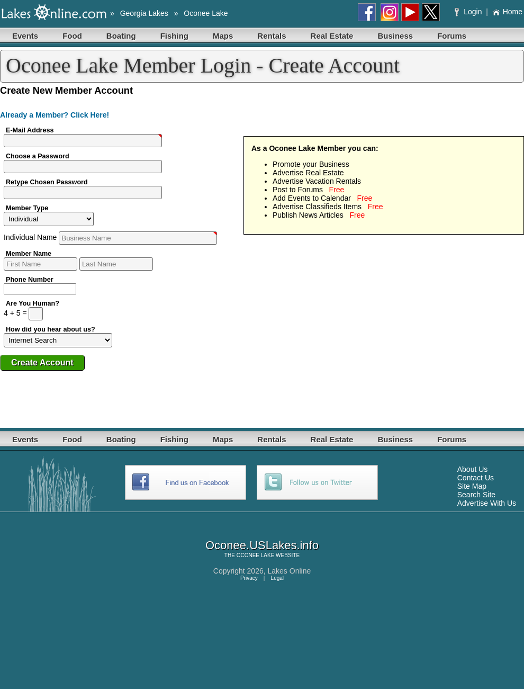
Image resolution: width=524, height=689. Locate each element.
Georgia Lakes (144, 13)
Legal (277, 578)
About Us (472, 469)
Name (110, 237)
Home (507, 11)
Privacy (249, 578)
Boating (121, 35)
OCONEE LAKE (256, 555)
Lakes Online (289, 571)
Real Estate (332, 35)
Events (25, 35)
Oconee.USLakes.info (262, 545)
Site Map (471, 486)
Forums (451, 35)
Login (469, 11)
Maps (223, 35)
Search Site (476, 494)
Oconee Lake (206, 13)
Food (72, 35)
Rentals (271, 35)
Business (395, 35)
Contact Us (475, 477)
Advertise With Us (486, 503)
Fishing (174, 35)
